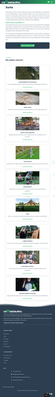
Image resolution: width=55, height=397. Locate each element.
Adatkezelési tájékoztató (21, 390)
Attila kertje (27, 107)
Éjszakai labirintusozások (27, 293)
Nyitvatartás (6, 338)
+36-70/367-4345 (17, 371)
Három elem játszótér (27, 132)
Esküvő (5, 362)
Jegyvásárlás (6, 341)
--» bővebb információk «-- (27, 87)
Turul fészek (27, 161)
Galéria (5, 336)
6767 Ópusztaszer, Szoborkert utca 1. (21, 377)
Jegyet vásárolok (26, 45)
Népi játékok (27, 187)
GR (13, 386)
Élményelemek (6, 333)
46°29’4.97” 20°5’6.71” (18, 380)
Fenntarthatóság (7, 346)
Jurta (27, 214)
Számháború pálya (27, 266)
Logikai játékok (27, 241)
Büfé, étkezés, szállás (8, 355)
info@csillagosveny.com (18, 374)
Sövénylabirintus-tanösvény (27, 82)
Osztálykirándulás (7, 357)
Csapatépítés (6, 360)
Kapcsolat (5, 344)
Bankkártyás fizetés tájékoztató (32, 390)
